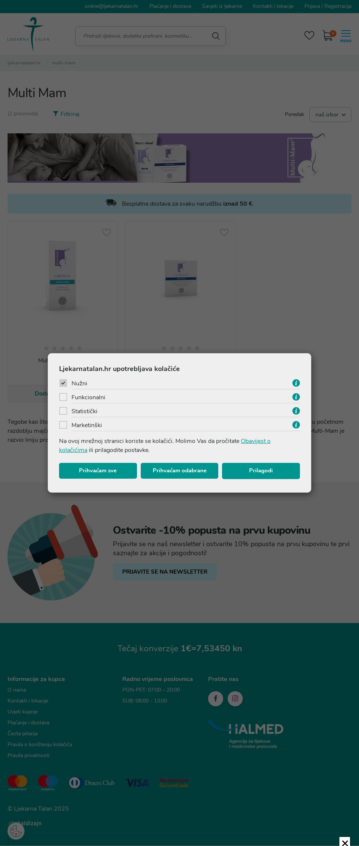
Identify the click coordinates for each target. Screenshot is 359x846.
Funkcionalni (88, 398)
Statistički (84, 412)
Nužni (79, 384)
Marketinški (86, 426)
